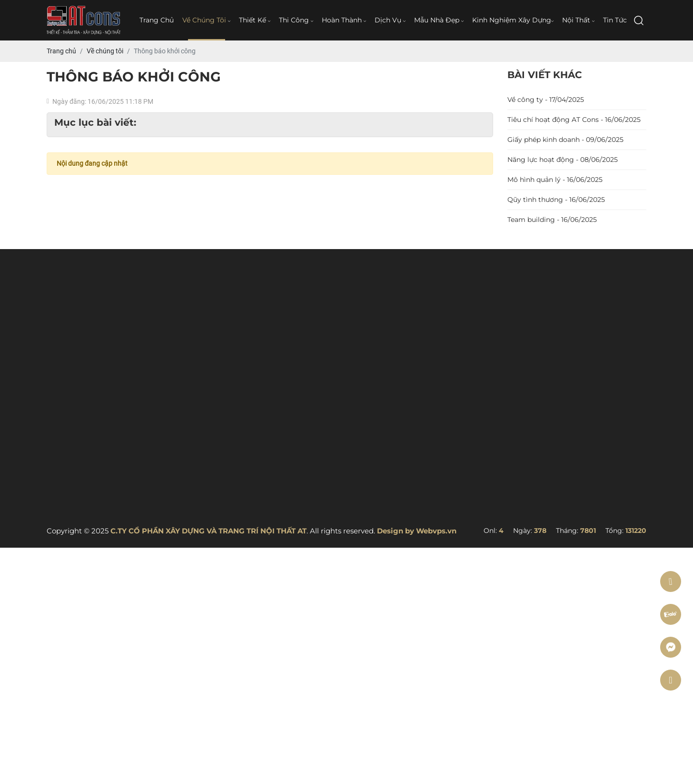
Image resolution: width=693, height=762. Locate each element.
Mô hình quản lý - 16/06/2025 (555, 179)
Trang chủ (156, 20)
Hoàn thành (344, 20)
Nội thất (578, 20)
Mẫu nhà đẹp (439, 20)
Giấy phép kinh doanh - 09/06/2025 (565, 139)
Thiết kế (254, 20)
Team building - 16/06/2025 (552, 219)
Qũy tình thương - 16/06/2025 (556, 199)
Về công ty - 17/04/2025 (545, 99)
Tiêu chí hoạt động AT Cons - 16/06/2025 (574, 119)
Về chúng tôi (206, 20)
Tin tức (615, 20)
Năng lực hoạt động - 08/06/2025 (562, 159)
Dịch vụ (390, 20)
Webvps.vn (436, 530)
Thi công (296, 20)
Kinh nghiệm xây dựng (513, 20)
